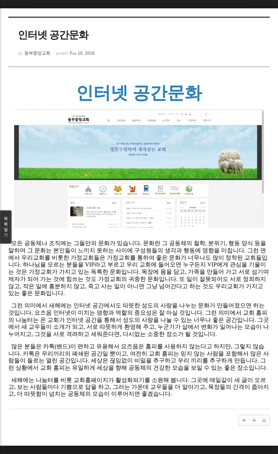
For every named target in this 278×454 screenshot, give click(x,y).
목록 (6, 227)
